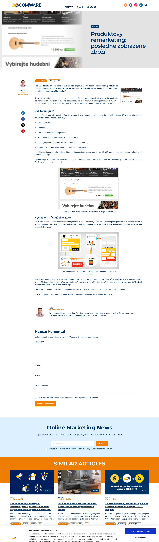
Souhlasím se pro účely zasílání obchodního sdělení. (81, 449)
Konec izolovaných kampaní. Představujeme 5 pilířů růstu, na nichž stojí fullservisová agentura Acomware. (30, 507)
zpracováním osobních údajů (71, 449)
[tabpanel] (32, 500)
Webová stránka (41, 386)
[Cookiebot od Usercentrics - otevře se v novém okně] (14, 537)
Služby (69, 5)
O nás (80, 5)
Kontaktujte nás (100, 294)
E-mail (38, 376)
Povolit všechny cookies (140, 516)
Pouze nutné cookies (140, 528)
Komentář (39, 342)
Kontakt (91, 5)
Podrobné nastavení (119, 538)
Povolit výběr (140, 522)
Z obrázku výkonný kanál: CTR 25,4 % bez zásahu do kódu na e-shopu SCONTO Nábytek (126, 507)
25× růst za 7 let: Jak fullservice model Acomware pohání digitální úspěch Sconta (77, 507)
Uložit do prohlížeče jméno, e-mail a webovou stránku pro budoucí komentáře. (68, 398)
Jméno (38, 365)
